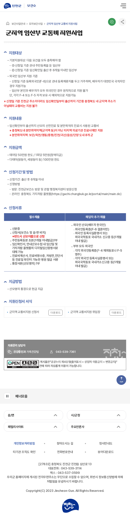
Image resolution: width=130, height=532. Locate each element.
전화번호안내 (65, 452)
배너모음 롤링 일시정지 (7, 396)
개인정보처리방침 (24, 443)
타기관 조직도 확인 (24, 452)
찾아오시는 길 (65, 443)
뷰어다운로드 (106, 452)
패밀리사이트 (16, 427)
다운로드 (55, 312)
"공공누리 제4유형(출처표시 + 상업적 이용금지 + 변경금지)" (83, 362)
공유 (122, 22)
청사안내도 (105, 443)
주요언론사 (77, 427)
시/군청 (75, 415)
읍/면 (11, 415)
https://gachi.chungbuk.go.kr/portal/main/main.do (86, 194)
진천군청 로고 (70, 506)
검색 (112, 22)
